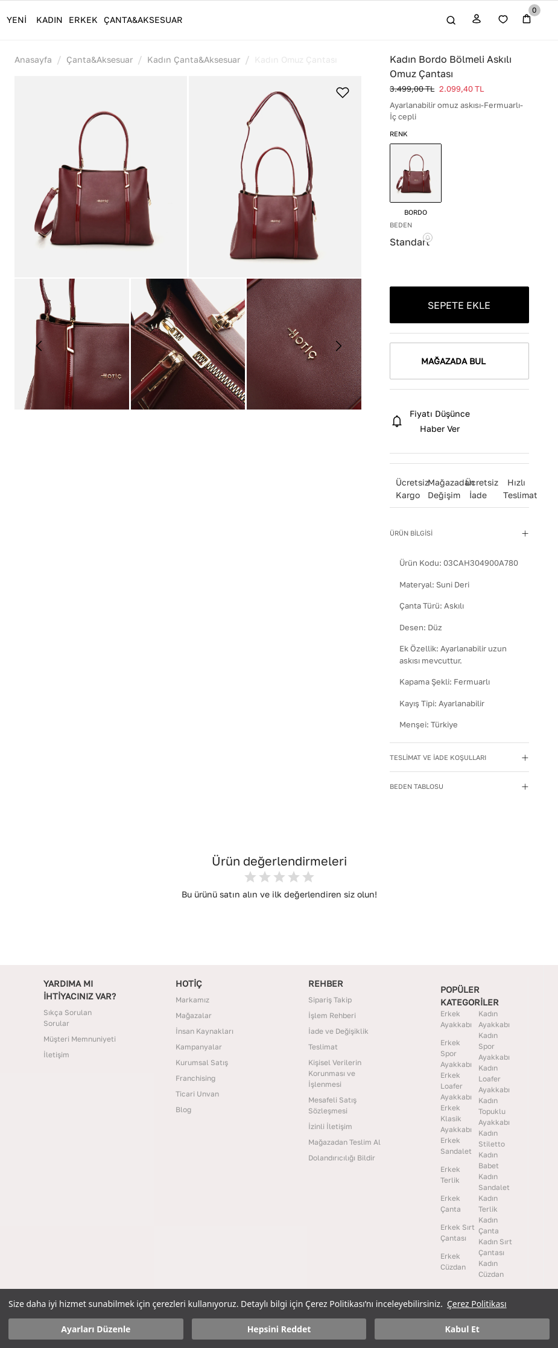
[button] (100, 176)
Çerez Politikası (477, 1303)
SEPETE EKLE (459, 305)
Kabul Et (462, 1329)
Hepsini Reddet (279, 1329)
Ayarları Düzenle (95, 1329)
